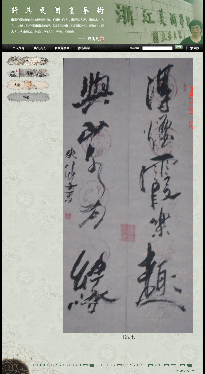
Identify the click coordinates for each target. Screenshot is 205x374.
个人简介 (19, 48)
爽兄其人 (40, 48)
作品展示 (84, 48)
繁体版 (194, 48)
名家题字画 (61, 48)
